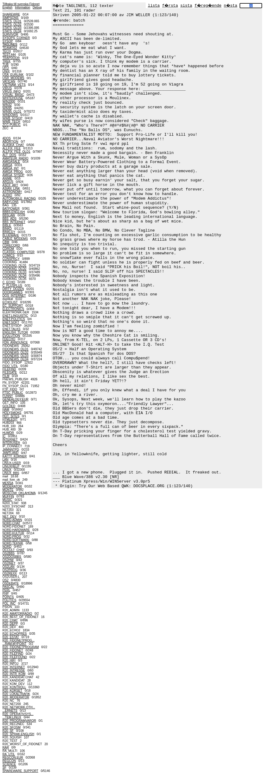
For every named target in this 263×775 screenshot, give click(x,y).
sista (186, 5)
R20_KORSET (12, 690)
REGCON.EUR (12, 757)
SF (4, 767)
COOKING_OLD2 (14, 269)
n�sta (230, 5)
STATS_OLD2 (11, 24)
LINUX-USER (11, 463)
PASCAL (8, 586)
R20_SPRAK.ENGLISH (18, 734)
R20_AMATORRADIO (17, 613)
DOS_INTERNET (14, 295)
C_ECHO (8, 282)
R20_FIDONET (12, 650)
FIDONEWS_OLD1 (15, 349)
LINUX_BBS (10, 473)
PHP (5, 593)
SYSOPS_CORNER (16, 38)
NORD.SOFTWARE (15, 540)
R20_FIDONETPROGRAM (20, 647)
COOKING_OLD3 (14, 272)
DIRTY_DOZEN (13, 289)
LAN (5, 459)
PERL (6, 590)
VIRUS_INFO (11, 91)
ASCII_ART (10, 185)
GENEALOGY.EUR (15, 399)
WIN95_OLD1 (11, 111)
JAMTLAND (10, 453)
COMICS (8, 255)
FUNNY (7, 396)
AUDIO (7, 195)
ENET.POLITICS (13, 319)
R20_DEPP (10, 623)
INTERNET (10, 439)
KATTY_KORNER (14, 456)
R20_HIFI (9, 660)
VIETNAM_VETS (14, 84)
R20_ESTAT (10, 637)
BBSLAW (8, 215)
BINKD (7, 228)
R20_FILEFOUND (14, 657)
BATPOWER (10, 208)
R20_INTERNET (13, 667)
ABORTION (10, 141)
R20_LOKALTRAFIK (16, 694)
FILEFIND (9, 369)
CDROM (8, 248)
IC (3, 436)
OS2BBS (8, 553)
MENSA (7, 483)
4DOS (6, 138)
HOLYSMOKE (12, 412)
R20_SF (8, 730)
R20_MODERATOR (15, 697)
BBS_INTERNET (13, 222)
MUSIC (7, 499)
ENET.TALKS (11, 329)
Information (22, 7)
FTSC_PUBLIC (12, 392)
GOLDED (8, 406)
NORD (6, 546)
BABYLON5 (10, 202)
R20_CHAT (10, 620)
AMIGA (7, 165)
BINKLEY (8, 232)
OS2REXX (9, 573)
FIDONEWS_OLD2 (15, 352)
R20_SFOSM (11, 727)
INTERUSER (11, 443)
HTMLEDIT (10, 419)
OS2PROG (9, 570)
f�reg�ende (208, 5)
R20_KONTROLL (14, 687)
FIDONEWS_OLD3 (15, 356)
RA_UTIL (8, 754)
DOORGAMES (12, 292)
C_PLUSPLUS (12, 285)
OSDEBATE (10, 583)
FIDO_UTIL (10, 366)
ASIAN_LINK (11, 188)
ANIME (7, 178)
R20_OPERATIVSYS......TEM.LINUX (17, 715)
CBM (5, 242)
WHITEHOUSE (12, 98)
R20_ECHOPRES (14, 633)
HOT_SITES (10, 416)
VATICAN (8, 81)
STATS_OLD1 (11, 21)
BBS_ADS (9, 218)
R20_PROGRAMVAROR (19, 720)
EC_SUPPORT (12, 305)
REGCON (9, 761)
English (7, 7)
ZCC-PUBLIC (11, 125)
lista (154, 5)
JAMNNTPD (10, 449)
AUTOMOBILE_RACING (19, 198)
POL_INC (9, 603)
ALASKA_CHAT (13, 145)
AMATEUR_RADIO (15, 158)
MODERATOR (12, 486)
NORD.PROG (11, 536)
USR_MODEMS (13, 78)
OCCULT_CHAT (13, 550)
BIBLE (6, 225)
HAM (5, 409)
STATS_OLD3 (11, 28)
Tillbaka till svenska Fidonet (21, 4)
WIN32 (7, 104)
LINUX (6, 469)
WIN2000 (8, 101)
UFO (5, 68)
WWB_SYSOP (12, 118)
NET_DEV (9, 516)
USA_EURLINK (12, 74)
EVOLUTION (11, 335)
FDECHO (8, 339)
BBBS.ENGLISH (13, 212)
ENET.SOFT (10, 322)
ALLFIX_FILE (11, 148)
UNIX (6, 71)
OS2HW (8, 560)
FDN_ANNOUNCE (15, 342)
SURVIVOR (10, 34)
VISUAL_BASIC (13, 94)
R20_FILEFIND (12, 653)
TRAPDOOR (11, 58)
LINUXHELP (10, 466)
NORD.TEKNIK (12, 543)
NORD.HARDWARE (16, 530)
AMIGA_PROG (12, 171)
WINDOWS (10, 115)
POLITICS (9, 600)
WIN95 (7, 108)
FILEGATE (9, 372)
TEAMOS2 (9, 48)
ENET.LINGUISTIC (15, 315)
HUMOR (8, 433)
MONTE (7, 489)
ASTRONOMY (12, 192)
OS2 (5, 580)
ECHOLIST (10, 302)
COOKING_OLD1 (14, 265)
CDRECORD (11, 245)
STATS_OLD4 (11, 31)
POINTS (8, 597)
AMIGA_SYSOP (13, 175)
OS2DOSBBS (11, 556)
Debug (37, 7)
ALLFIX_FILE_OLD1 (16, 151)
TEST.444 (9, 54)
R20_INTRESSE (13, 670)
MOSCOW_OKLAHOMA (19, 493)
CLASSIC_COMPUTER (18, 252)
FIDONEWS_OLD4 (15, 359)
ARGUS (7, 181)
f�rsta (170, 5)
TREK (6, 61)
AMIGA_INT (10, 168)
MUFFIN (8, 496)
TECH (6, 51)
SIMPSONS (10, 17)
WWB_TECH (11, 121)
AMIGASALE (11, 161)
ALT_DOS (9, 155)
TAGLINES (9, 44)
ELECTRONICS (13, 309)
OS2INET (9, 563)
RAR (5, 747)
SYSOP (7, 41)
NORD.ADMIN (12, 520)
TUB (5, 64)
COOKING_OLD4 (14, 275)
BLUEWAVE (10, 235)
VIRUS (7, 88)
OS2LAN (8, 566)
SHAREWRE (11, 14)
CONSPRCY (11, 258)
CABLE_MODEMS (15, 238)
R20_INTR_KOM (14, 674)
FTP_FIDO (9, 389)
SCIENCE (9, 764)
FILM (5, 376)
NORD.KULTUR (13, 533)
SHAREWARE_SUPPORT (20, 771)
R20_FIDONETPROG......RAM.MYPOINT (18, 642)
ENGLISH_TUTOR (15, 332)
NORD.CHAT (11, 523)
